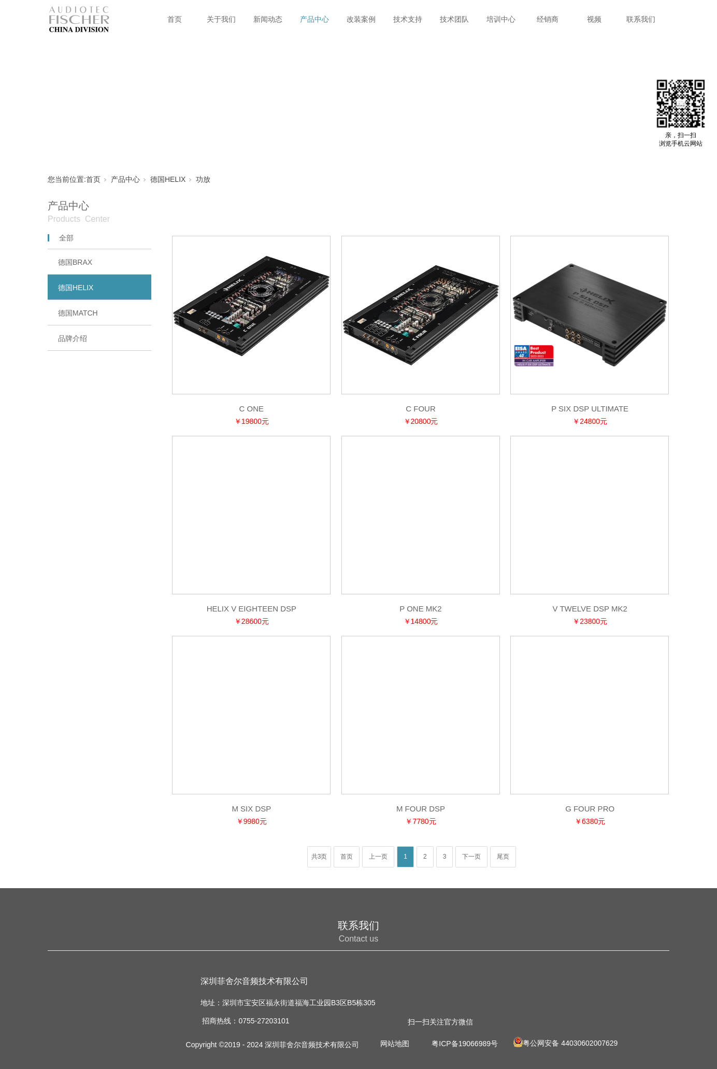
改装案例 (361, 19)
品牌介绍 (72, 338)
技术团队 (454, 19)
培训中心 (500, 19)
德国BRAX (75, 262)
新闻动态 (267, 19)
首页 (174, 19)
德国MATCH (78, 313)
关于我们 (221, 19)
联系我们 (640, 19)
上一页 (378, 856)
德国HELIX (167, 179)
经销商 (547, 19)
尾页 (503, 856)
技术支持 (407, 19)
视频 (594, 19)
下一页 (471, 856)
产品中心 (314, 19)
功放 (203, 179)
